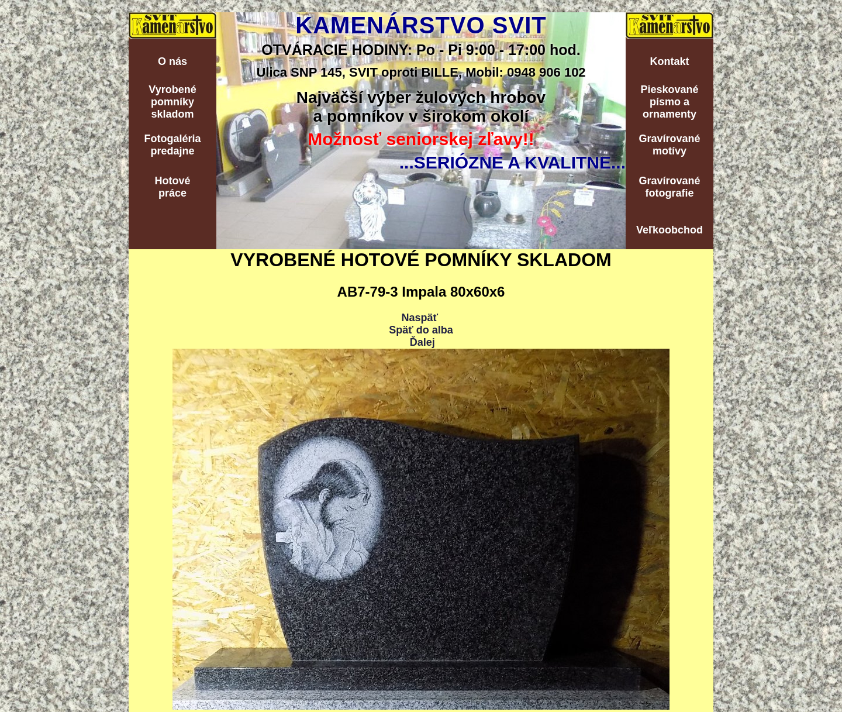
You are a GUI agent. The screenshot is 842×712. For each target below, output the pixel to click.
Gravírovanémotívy (669, 145)
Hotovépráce (172, 187)
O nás (172, 61)
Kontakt (669, 61)
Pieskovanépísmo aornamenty (669, 102)
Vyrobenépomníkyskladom (172, 102)
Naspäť (419, 318)
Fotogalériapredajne (172, 145)
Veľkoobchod (669, 230)
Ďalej (422, 342)
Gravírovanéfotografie (669, 187)
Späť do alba (421, 330)
